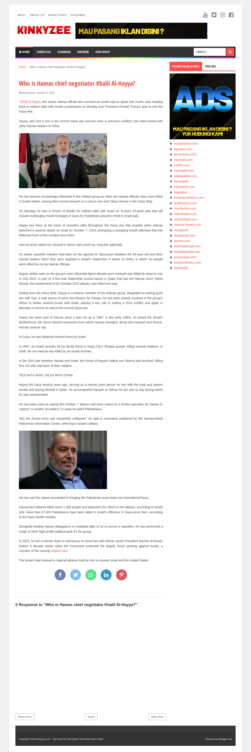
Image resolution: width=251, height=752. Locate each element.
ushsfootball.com (185, 219)
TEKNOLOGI (43, 52)
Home (24, 52)
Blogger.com (225, 739)
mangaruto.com (184, 235)
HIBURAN (83, 52)
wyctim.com (182, 241)
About (21, 15)
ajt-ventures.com (185, 154)
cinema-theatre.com (187, 224)
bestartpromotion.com (189, 197)
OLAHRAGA (64, 52)
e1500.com (181, 165)
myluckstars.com (185, 214)
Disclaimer (78, 15)
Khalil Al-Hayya (30, 102)
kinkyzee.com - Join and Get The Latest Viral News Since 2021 (69, 739)
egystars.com (183, 149)
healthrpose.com (185, 203)
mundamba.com (185, 208)
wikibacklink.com (185, 176)
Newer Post (24, 717)
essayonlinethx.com (187, 262)
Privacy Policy (57, 15)
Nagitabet (180, 192)
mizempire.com (184, 187)
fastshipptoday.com (187, 251)
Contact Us (36, 15)
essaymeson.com (186, 143)
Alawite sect (59, 551)
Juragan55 (181, 230)
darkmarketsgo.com (187, 246)
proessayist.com (185, 257)
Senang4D (181, 181)
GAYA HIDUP (102, 52)
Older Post (157, 717)
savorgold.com (184, 170)
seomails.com (183, 160)
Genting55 (181, 268)
